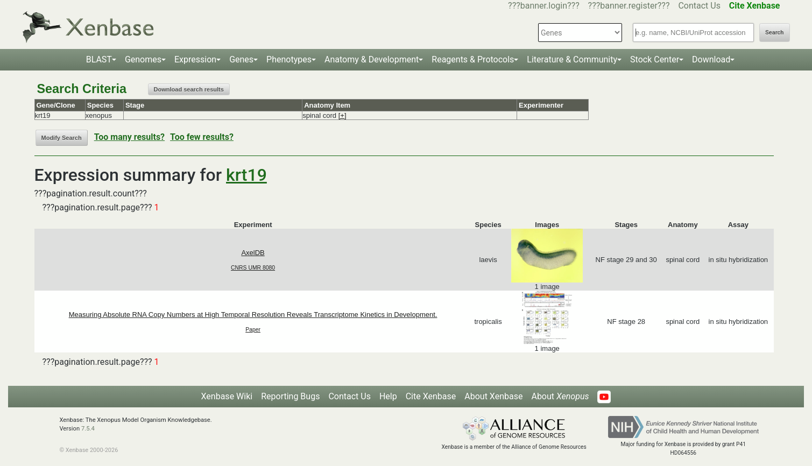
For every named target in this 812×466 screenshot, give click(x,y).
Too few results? (202, 137)
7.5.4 (88, 428)
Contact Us (699, 6)
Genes (241, 59)
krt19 (246, 175)
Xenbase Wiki (227, 396)
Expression (195, 59)
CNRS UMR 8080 (253, 268)
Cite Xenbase (431, 396)
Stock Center (654, 59)
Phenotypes (289, 59)
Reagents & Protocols (473, 59)
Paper (252, 330)
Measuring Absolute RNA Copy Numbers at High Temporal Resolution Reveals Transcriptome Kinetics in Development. (253, 314)
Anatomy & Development (371, 59)
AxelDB (252, 253)
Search (774, 32)
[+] (342, 115)
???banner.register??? (629, 6)
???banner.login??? (544, 6)
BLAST (99, 59)
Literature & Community (572, 59)
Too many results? (129, 137)
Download (711, 59)
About (560, 396)
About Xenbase (493, 396)
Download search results (189, 89)
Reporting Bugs (290, 396)
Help (388, 396)
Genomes (143, 59)
